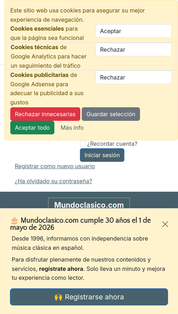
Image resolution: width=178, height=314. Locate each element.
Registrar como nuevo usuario (55, 166)
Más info (72, 127)
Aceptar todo (32, 127)
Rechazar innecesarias (45, 114)
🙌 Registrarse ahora (89, 297)
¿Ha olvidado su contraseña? (53, 181)
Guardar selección (110, 114)
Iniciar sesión (102, 155)
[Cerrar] (165, 224)
